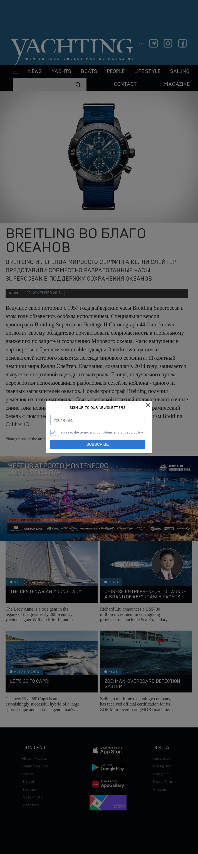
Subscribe (97, 444)
